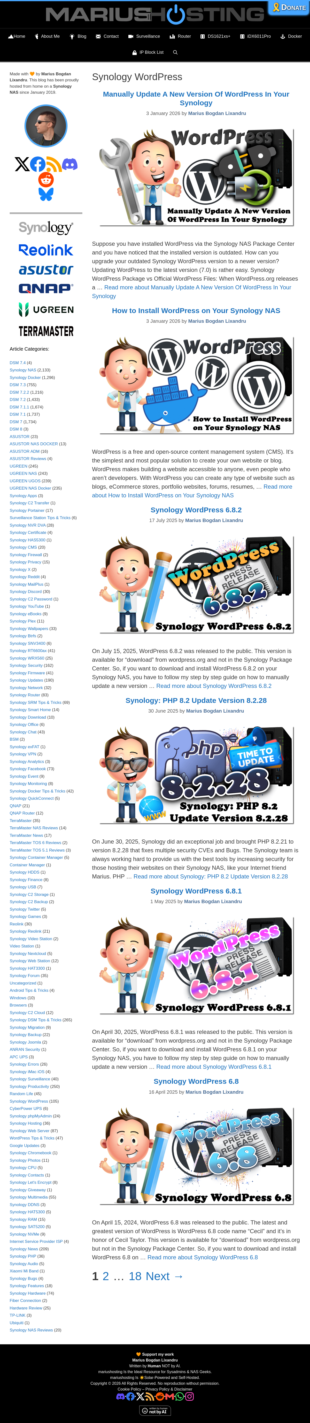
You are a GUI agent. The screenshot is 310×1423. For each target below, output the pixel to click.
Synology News (24, 1249)
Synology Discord (26, 591)
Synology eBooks (25, 614)
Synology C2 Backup (29, 902)
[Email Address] (169, 1396)
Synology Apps (23, 495)
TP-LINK (17, 1315)
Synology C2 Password (31, 599)
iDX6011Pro (255, 36)
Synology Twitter (25, 909)
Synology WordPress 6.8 (196, 1081)
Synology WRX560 (27, 658)
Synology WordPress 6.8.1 (196, 891)
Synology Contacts (27, 1175)
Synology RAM (23, 1219)
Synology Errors (24, 1064)
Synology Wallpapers (29, 628)
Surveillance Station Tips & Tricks (40, 517)
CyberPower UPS (26, 1108)
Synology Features (27, 1286)
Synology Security (26, 665)
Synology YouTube (27, 606)
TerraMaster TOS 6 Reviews (35, 842)
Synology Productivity (29, 1086)
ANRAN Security (25, 1049)
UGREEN (18, 466)
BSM (14, 739)
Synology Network (26, 687)
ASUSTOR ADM (24, 451)
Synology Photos (25, 1160)
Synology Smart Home (30, 710)
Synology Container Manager (36, 857)
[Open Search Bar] (175, 52)
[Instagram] (189, 1396)
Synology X (20, 569)
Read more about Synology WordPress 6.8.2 (214, 686)
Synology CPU (23, 1167)
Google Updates (24, 1145)
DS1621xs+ (215, 36)
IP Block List (147, 53)
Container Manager (27, 865)
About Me (47, 36)
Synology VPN (23, 754)
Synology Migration (27, 1027)
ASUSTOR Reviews (28, 458)
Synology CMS (23, 547)
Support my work (157, 1354)
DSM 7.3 (18, 385)
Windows (18, 998)
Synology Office (24, 724)
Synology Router (25, 695)
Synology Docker (25, 377)
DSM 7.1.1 (19, 407)
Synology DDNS (24, 1204)
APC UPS (19, 1057)
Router (180, 36)
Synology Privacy (25, 562)
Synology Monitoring (28, 783)
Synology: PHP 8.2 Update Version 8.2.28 (196, 700)
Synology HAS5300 (27, 540)
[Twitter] (140, 1396)
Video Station (22, 946)
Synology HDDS (24, 872)
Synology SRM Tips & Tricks (36, 702)
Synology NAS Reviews (31, 1330)
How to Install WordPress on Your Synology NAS (196, 311)
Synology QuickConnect (32, 798)
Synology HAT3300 (27, 968)
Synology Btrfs (23, 636)
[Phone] (160, 1396)
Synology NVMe (24, 1234)
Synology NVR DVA (28, 525)
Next (165, 1276)
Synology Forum (25, 975)
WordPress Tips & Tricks (32, 1138)
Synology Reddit (25, 577)
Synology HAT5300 (27, 1212)
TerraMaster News (26, 835)
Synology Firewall (26, 555)
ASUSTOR (20, 436)
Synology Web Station (30, 961)
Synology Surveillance (30, 1079)
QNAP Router (22, 813)
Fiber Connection (25, 1300)
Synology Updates (26, 680)
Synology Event (24, 776)
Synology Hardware (28, 1293)
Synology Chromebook (30, 1153)
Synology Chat (23, 732)
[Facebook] (130, 1396)
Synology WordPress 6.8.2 (196, 510)
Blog (78, 36)
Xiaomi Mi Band (24, 1271)
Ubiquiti (16, 1323)
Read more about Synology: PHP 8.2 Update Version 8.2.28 (211, 876)
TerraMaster (21, 820)
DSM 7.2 (18, 399)
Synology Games (25, 916)
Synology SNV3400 (27, 643)
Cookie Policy (129, 1389)
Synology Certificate (28, 532)
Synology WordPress (29, 1101)
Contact (107, 36)
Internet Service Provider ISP (36, 1241)
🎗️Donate (288, 7)
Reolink (16, 924)
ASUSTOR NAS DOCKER (34, 444)
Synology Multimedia (29, 1197)
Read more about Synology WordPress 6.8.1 (214, 1066)
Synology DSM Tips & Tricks (36, 1020)
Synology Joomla (25, 1042)
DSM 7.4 (18, 363)
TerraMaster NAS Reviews (34, 828)
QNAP (15, 806)
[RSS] (150, 1396)
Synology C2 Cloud (27, 1012)
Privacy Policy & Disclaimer (168, 1389)
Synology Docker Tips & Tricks (37, 791)
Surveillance (144, 36)
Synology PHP (23, 1256)
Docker (291, 36)
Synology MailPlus (26, 584)
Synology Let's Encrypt (30, 1182)
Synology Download (28, 717)
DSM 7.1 (18, 414)
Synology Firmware (27, 673)
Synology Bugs (23, 1278)
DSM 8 (16, 429)
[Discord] (120, 1396)
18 (135, 1276)
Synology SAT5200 (27, 1226)
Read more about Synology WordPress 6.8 (202, 1257)
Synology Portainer (27, 510)
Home (16, 36)
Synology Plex (23, 621)
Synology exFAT (24, 747)
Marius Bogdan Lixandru (155, 1360)
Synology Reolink (25, 931)
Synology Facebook (28, 769)
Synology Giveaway (28, 1190)
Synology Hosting (26, 1123)
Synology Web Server (29, 1131)
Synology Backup (25, 1034)
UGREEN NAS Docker (30, 488)
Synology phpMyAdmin (31, 1116)
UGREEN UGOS (25, 481)
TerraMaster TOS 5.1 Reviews (37, 850)
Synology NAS (23, 370)
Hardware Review (26, 1308)
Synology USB (23, 887)
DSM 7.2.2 (19, 392)
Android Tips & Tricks (29, 990)
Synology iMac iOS (27, 1071)
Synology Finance (26, 879)
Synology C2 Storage (29, 894)
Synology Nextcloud (28, 953)
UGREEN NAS (23, 473)
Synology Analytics (27, 761)
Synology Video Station (31, 939)
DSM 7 (16, 422)
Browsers (18, 1005)
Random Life (21, 1094)
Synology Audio (24, 1263)
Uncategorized (23, 983)
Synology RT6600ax (28, 650)
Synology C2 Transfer (29, 503)
